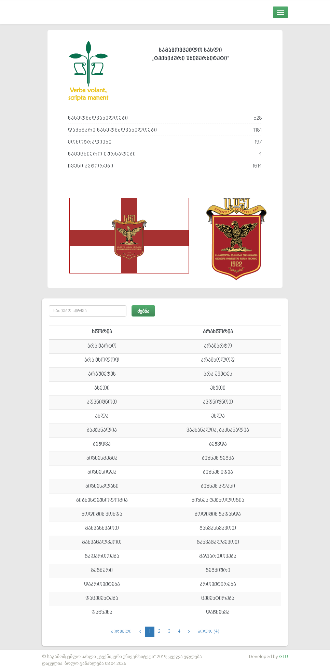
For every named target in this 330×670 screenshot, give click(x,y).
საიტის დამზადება (20, 653)
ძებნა (143, 311)
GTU (283, 656)
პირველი (121, 631)
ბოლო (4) (208, 631)
